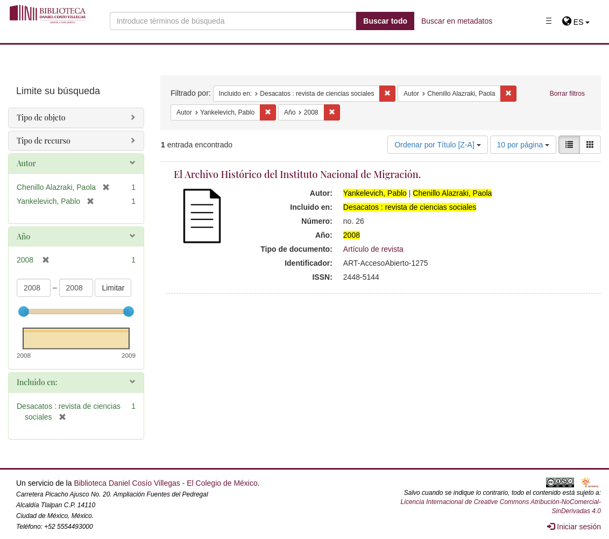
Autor (26, 163)
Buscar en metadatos (456, 21)
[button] (576, 22)
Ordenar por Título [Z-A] (437, 144)
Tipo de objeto (41, 117)
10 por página (523, 144)
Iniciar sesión (574, 526)
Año (23, 236)
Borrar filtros (567, 93)
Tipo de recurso (43, 141)
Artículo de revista (373, 249)
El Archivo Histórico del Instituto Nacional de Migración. (297, 174)
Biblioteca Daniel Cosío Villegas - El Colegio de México (165, 483)
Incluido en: (37, 382)
